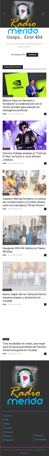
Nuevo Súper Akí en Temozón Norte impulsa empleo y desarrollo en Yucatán (24, 297)
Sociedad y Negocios (10, 244)
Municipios (7, 290)
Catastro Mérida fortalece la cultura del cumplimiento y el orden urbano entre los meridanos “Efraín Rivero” (24, 202)
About (7, 424)
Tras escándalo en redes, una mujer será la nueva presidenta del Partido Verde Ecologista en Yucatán (24, 347)
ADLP (4, 114)
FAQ (6, 420)
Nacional (6, 149)
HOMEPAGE (32, 55)
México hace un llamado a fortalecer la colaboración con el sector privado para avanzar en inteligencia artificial (22, 105)
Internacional (7, 96)
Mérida (5, 194)
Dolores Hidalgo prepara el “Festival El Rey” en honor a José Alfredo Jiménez (24, 156)
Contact (8, 416)
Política (5, 339)
